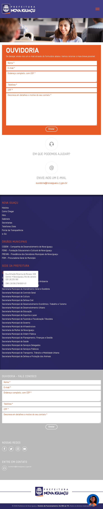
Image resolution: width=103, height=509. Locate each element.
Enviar (51, 129)
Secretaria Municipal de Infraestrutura (18, 327)
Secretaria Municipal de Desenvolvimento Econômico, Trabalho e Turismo (34, 304)
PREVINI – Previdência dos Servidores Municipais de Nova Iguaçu (30, 254)
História (5, 208)
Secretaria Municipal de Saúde (15, 342)
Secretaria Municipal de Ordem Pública (19, 334)
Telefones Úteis (9, 227)
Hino (4, 215)
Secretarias (7, 223)
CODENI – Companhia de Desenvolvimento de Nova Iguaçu (27, 247)
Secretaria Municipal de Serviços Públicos (20, 349)
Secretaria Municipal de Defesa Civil (17, 300)
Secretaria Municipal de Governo (16, 323)
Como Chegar (8, 212)
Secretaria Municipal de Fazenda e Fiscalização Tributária (27, 319)
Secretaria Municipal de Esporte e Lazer (19, 315)
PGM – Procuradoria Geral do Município (19, 258)
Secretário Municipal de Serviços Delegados (21, 345)
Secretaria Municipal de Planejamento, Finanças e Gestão (27, 338)
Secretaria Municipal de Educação (17, 312)
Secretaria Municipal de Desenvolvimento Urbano (23, 308)
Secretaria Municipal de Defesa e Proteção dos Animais (26, 357)
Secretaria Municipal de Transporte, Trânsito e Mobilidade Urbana (30, 353)
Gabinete (6, 219)
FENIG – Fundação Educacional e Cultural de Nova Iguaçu (27, 251)
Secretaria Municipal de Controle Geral (19, 293)
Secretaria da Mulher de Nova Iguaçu (18, 330)
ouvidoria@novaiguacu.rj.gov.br (51, 183)
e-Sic (4, 234)
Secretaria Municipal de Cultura (16, 297)
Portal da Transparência (12, 230)
